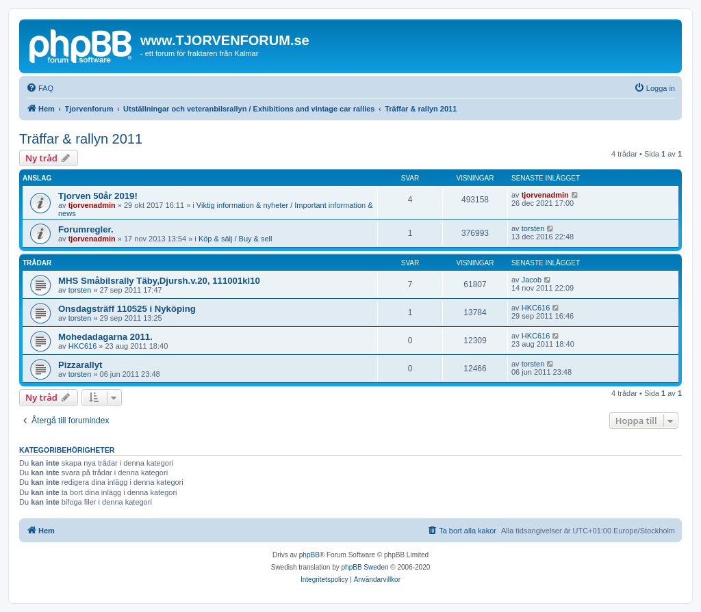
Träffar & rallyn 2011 (80, 138)
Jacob (531, 280)
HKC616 (536, 308)
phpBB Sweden (365, 567)
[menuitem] (39, 88)
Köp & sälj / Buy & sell (235, 239)
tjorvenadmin (92, 205)
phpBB (309, 555)
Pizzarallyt (80, 365)
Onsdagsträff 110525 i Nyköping (127, 309)
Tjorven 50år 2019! (98, 196)
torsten (533, 228)
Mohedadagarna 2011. (105, 337)
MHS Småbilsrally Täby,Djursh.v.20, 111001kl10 (159, 281)
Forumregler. (86, 229)
